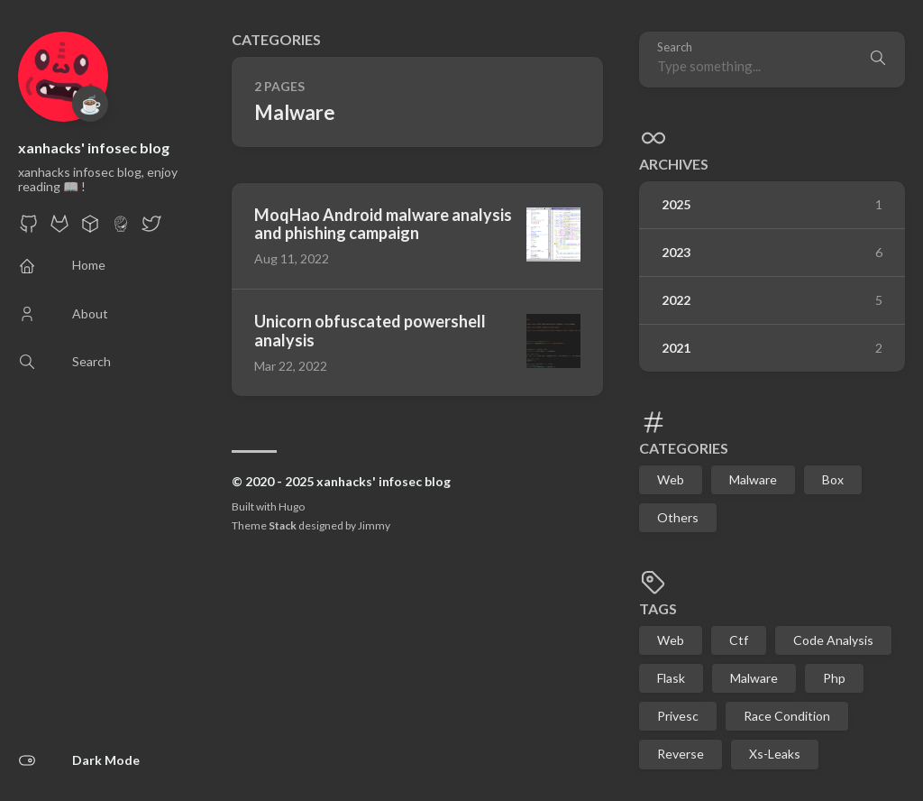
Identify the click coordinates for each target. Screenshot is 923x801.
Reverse (680, 753)
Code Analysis (833, 640)
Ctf (738, 640)
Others (678, 517)
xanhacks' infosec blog (93, 147)
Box (833, 479)
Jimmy (374, 525)
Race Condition (787, 715)
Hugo (292, 506)
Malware (753, 479)
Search (674, 47)
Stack (283, 525)
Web (670, 479)
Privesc (678, 715)
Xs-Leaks (774, 753)
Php (834, 678)
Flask (671, 678)
